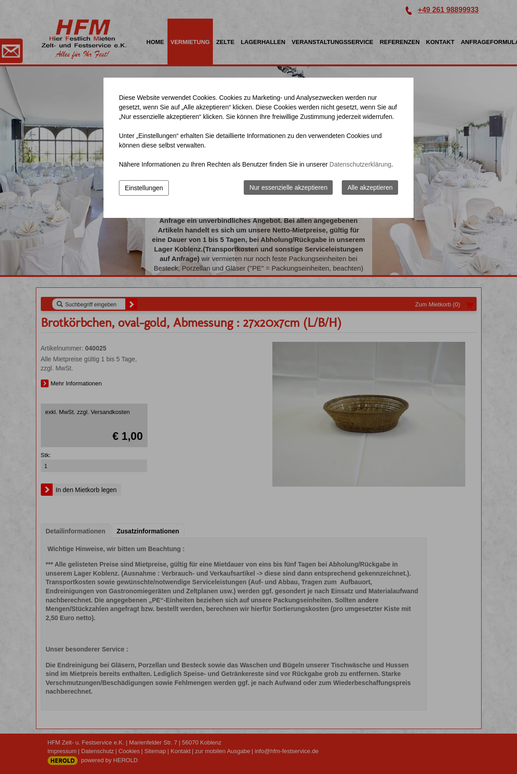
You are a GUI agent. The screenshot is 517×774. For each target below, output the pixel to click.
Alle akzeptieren (370, 187)
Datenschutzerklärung (360, 164)
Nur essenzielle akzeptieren (288, 187)
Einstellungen (144, 188)
